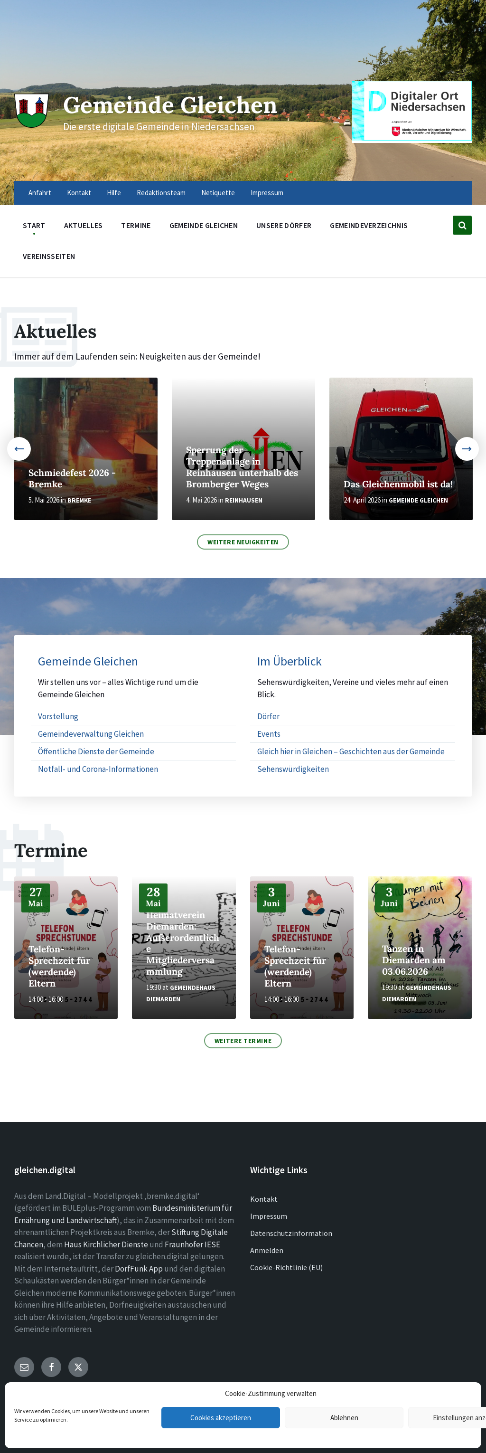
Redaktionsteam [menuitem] (161, 192)
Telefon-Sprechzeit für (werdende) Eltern (59, 966)
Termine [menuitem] (135, 225)
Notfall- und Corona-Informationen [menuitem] (98, 769)
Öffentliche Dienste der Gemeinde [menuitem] (96, 751)
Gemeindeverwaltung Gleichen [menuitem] (91, 734)
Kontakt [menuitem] (79, 192)
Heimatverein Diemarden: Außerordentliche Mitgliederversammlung (182, 943)
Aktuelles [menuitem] (83, 225)
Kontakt (264, 1199)
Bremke (79, 500)
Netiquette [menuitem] (218, 192)
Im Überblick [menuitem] (289, 661)
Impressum (268, 1216)
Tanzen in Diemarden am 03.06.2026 (414, 960)
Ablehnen (344, 1417)
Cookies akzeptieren (220, 1417)
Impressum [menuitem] (267, 192)
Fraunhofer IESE (192, 1244)
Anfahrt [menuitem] (39, 192)
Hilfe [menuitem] (114, 192)
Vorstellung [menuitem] (58, 716)
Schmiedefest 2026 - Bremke (72, 478)
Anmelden (266, 1250)
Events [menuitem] (268, 734)
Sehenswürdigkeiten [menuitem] (293, 769)
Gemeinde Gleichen (175, 104)
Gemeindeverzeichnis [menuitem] (369, 225)
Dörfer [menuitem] (268, 716)
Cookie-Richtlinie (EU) (286, 1267)
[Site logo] (31, 124)
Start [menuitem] (34, 225)
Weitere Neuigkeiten (243, 542)
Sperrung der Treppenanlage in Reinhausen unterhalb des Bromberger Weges (242, 467)
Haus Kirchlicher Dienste (106, 1244)
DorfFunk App (139, 1268)
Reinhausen (243, 500)
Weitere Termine (243, 1040)
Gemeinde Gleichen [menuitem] (203, 225)
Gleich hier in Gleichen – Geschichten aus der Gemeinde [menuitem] (351, 751)
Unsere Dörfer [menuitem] (283, 225)
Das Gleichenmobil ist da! (398, 484)
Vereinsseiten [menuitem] (49, 256)
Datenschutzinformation (291, 1233)
